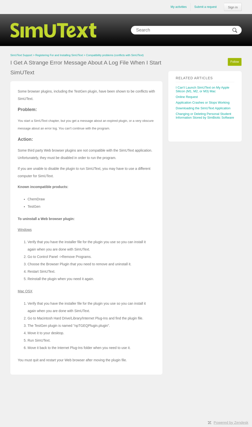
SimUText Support (21, 55)
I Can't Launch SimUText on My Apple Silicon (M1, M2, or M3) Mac (202, 89)
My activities (179, 7)
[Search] (186, 30)
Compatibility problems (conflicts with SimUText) (115, 55)
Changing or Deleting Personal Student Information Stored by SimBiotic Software (205, 115)
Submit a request (205, 7)
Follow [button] (234, 61)
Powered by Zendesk (231, 422)
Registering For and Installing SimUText (59, 55)
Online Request (187, 97)
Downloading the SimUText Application (203, 108)
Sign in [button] (233, 7)
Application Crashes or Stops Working (203, 102)
